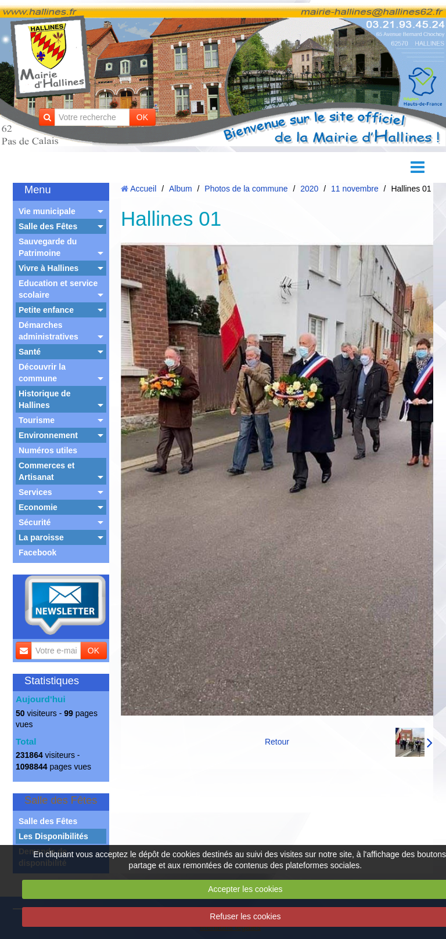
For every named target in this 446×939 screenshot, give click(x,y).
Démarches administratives (48, 330)
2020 (309, 188)
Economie (38, 507)
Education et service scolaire (58, 289)
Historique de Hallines (44, 399)
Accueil (143, 188)
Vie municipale (47, 211)
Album (180, 188)
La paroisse (41, 537)
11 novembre (355, 188)
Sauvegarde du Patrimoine (48, 247)
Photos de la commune (245, 188)
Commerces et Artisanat (47, 471)
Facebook (37, 552)
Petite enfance (46, 310)
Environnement (48, 435)
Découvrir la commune (42, 372)
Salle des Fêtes (48, 226)
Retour (277, 741)
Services (35, 492)
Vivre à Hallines (48, 268)
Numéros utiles (48, 450)
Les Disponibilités (53, 836)
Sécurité (35, 522)
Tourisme (37, 420)
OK (142, 117)
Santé (30, 351)
